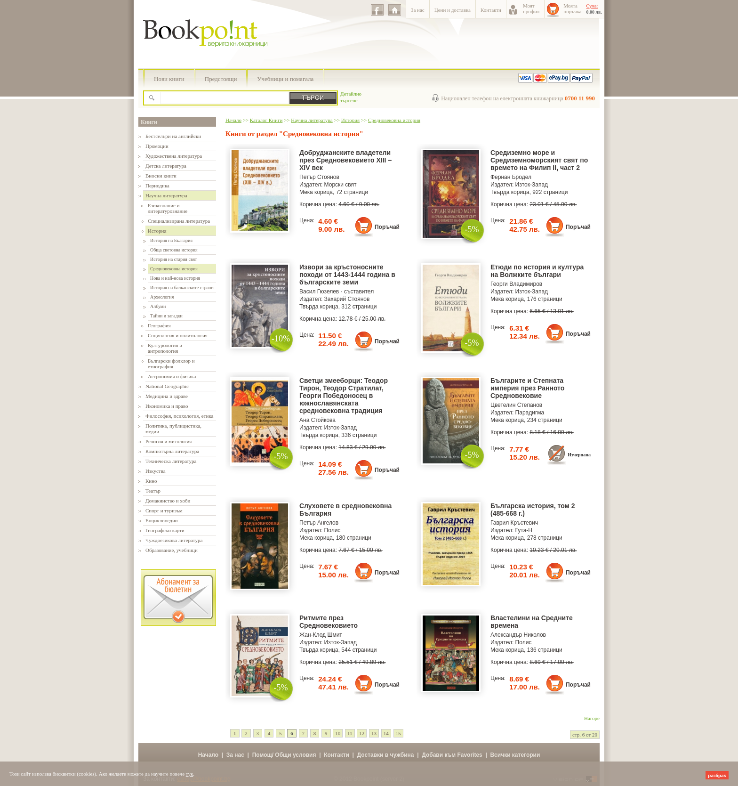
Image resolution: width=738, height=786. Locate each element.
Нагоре (592, 718)
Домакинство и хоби (167, 500)
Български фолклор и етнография (171, 363)
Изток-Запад (531, 184)
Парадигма (530, 412)
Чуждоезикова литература (173, 540)
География (159, 325)
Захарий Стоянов (347, 299)
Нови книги (169, 78)
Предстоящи (221, 78)
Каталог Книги (266, 120)
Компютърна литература (172, 451)
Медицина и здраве (166, 396)
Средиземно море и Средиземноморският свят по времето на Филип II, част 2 (539, 160)
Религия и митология (168, 441)
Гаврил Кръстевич (514, 522)
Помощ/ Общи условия (284, 755)
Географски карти (164, 530)
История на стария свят (173, 259)
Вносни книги (160, 175)
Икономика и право (166, 406)
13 (374, 733)
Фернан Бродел (510, 177)
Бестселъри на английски (173, 136)
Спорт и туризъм (164, 510)
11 (350, 733)
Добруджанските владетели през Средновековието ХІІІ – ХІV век (345, 160)
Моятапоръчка (572, 8)
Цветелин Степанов (516, 405)
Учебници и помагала (285, 78)
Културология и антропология (165, 348)
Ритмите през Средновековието (328, 621)
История (157, 231)
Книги (149, 122)
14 (386, 733)
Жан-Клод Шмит (320, 635)
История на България (171, 240)
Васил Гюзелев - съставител (336, 291)
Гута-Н (523, 530)
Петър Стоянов (319, 177)
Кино (151, 481)
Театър (152, 491)
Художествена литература (173, 156)
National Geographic (167, 386)
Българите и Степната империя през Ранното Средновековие (527, 388)
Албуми (158, 306)
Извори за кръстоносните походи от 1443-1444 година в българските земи (347, 274)
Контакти (491, 10)
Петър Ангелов (318, 522)
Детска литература (165, 166)
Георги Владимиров (516, 284)
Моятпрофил (531, 8)
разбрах (717, 775)
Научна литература (166, 195)
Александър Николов (518, 635)
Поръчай (387, 227)
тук (189, 774)
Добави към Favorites (452, 755)
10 (337, 733)
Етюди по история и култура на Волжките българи (537, 270)
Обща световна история (174, 249)
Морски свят (340, 184)
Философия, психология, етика (179, 416)
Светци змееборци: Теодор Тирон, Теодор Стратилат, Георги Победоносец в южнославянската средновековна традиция (343, 395)
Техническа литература (170, 461)
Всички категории (515, 755)
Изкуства (155, 471)
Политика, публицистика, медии (173, 428)
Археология (162, 297)
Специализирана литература (179, 221)
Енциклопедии (161, 520)
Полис (332, 530)
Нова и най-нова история (175, 278)
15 (398, 733)
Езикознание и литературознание (167, 208)
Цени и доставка (452, 10)
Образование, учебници (171, 550)
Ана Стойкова (317, 420)
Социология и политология (178, 335)
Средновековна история (174, 268)
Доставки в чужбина (385, 755)
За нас (418, 10)
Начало (233, 120)
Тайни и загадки (166, 315)
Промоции (156, 146)
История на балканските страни (182, 287)
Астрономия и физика (172, 376)
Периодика (157, 185)
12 (361, 733)
